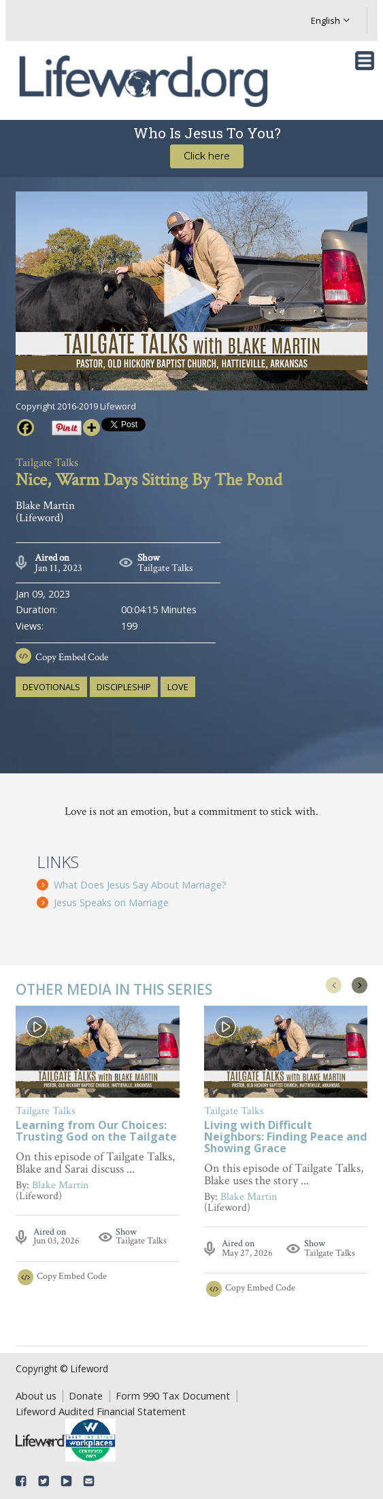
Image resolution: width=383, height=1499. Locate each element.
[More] (91, 427)
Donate (86, 1395)
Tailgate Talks (165, 567)
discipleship (124, 687)
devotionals (51, 687)
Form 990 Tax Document (173, 1395)
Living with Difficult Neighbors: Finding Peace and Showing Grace (285, 1138)
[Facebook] (25, 427)
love (177, 687)
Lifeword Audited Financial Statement (101, 1411)
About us (36, 1395)
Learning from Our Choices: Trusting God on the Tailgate (96, 1132)
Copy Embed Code (71, 657)
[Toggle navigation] (364, 61)
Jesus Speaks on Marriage (111, 902)
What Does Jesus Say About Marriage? (140, 884)
